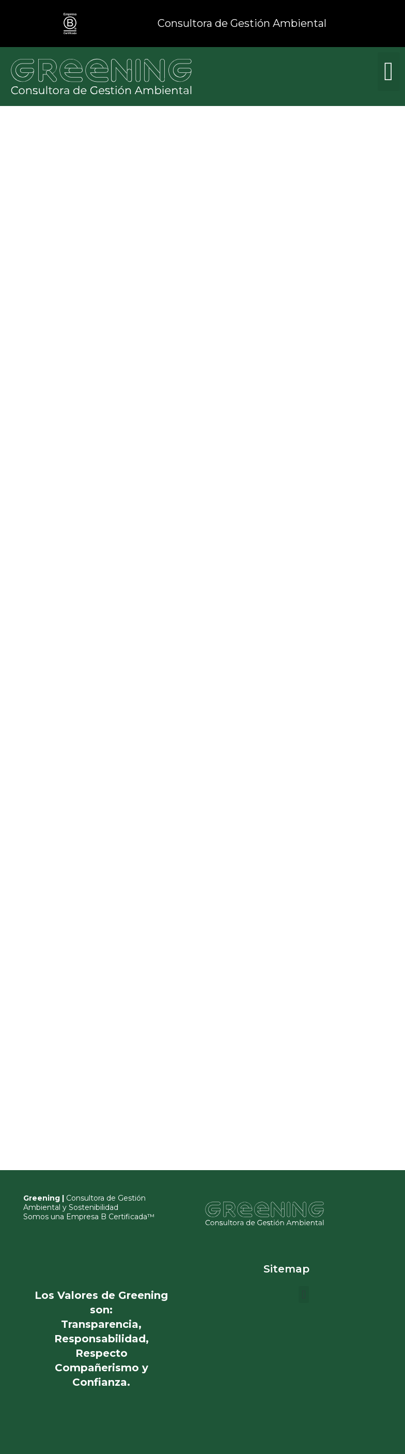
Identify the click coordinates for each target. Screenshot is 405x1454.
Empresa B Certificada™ (110, 1216)
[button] (389, 71)
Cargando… (67, 433)
